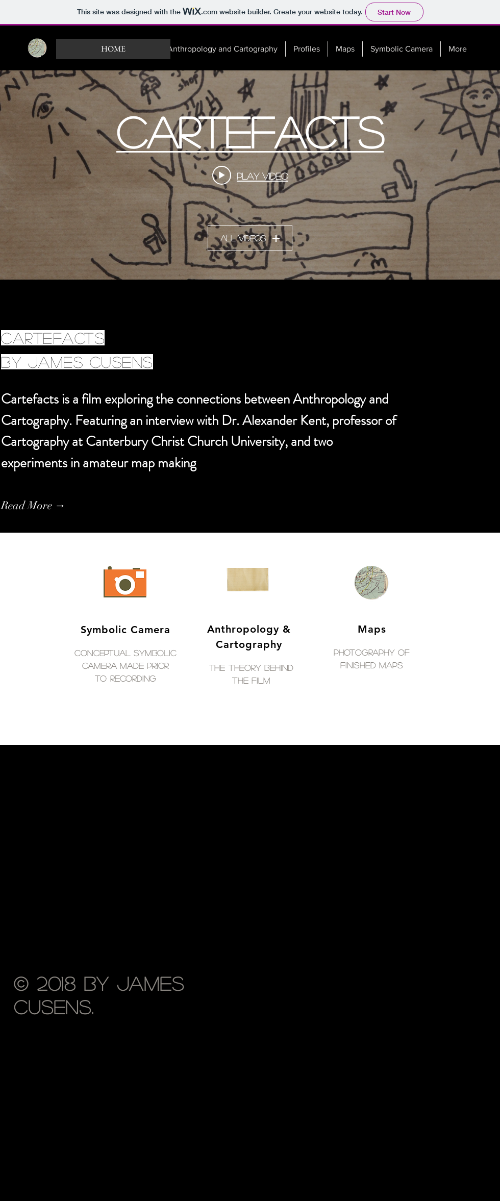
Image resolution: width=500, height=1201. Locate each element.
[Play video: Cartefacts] (250, 175)
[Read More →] (56, 505)
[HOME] (113, 49)
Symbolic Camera (125, 629)
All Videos (250, 238)
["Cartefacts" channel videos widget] (250, 175)
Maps (372, 629)
